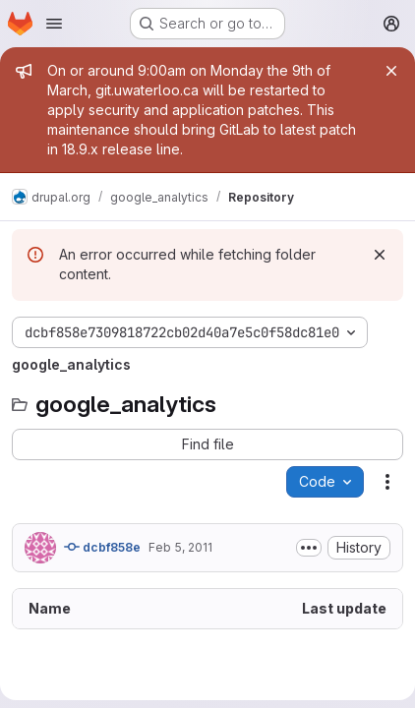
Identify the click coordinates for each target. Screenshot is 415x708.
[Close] (391, 71)
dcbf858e (102, 547)
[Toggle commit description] (309, 548)
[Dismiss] (379, 254)
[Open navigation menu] (54, 23)
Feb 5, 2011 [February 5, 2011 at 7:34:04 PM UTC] (180, 547)
